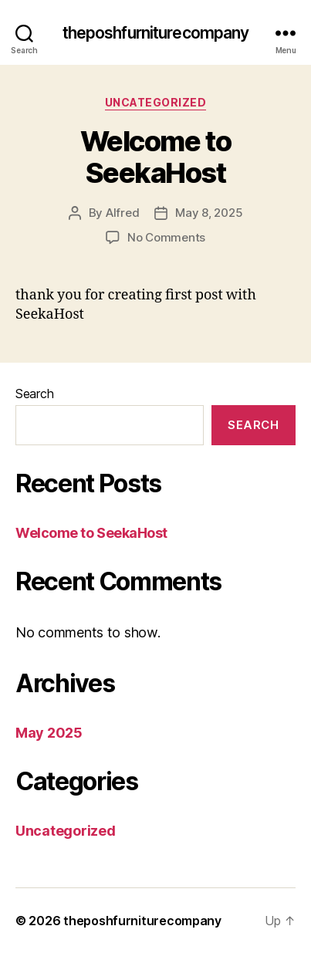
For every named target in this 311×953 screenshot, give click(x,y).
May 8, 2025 (208, 212)
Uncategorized (156, 102)
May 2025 (49, 733)
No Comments (166, 237)
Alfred (122, 212)
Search (34, 393)
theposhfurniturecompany (156, 33)
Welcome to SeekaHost (155, 157)
